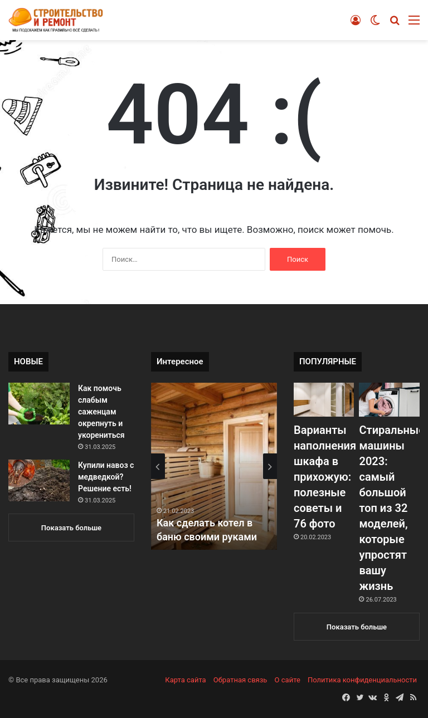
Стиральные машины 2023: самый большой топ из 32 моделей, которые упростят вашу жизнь (391, 508)
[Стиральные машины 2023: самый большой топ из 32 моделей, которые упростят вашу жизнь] (389, 400)
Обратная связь (240, 680)
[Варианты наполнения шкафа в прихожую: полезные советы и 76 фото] (324, 400)
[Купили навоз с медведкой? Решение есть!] (39, 480)
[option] (214, 466)
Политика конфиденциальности (362, 680)
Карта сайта (185, 680)
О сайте (287, 680)
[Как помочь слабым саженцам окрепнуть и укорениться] (39, 403)
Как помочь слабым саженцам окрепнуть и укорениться (101, 411)
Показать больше (71, 528)
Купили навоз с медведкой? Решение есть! (106, 477)
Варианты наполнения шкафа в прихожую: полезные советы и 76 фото (325, 476)
